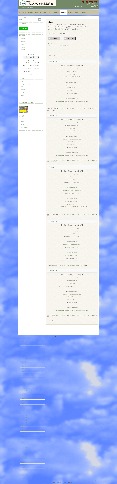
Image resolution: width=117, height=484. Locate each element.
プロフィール (22, 23)
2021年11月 (24, 472)
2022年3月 (24, 462)
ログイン (23, 118)
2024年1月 (24, 408)
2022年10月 (24, 444)
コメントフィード (25, 124)
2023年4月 (24, 430)
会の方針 (30, 12)
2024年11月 (24, 383)
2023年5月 (24, 427)
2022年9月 (24, 447)
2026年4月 (24, 341)
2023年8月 (24, 420)
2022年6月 (24, 454)
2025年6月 (24, 366)
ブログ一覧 (52, 56)
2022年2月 (24, 464)
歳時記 (22, 95)
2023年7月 (24, 422)
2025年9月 (24, 358)
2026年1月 (24, 349)
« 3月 (30, 74)
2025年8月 (24, 361)
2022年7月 (24, 452)
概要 (36, 12)
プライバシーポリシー (58, 336)
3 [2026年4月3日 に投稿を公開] (33, 60)
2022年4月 (24, 459)
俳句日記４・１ (53, 270)
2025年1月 (24, 378)
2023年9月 (24, 417)
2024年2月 (24, 405)
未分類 (22, 92)
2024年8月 (24, 390)
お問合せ (77, 12)
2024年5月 (24, 398)
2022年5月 (24, 457)
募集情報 (84, 12)
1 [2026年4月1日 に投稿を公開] (28, 60)
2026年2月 (24, 346)
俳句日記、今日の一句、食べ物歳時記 (85, 108)
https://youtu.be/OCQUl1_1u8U (71, 95)
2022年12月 (24, 440)
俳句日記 (64, 108)
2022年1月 (24, 467)
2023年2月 (24, 435)
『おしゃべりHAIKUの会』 (37, 3)
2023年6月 (24, 425)
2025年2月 (24, 376)
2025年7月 (24, 363)
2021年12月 (24, 469)
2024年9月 (24, 388)
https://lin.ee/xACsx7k (71, 90)
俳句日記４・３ (53, 221)
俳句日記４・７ (53, 61)
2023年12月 (24, 410)
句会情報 (56, 12)
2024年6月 (24, 395)
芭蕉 (22, 98)
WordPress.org (24, 127)
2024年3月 (24, 403)
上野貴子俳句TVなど (25, 84)
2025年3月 (24, 373)
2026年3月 (24, 344)
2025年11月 (24, 353)
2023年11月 (24, 413)
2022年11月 (24, 442)
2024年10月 (24, 385)
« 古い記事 (50, 320)
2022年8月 (24, 449)
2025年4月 (24, 371)
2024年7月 (24, 393)
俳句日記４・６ (53, 115)
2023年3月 (24, 432)
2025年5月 (24, 368)
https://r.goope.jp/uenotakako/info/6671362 (72, 85)
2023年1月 (24, 437)
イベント (23, 81)
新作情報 (70, 12)
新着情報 (63, 12)
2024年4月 (24, 400)
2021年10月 (24, 474)
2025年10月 (24, 356)
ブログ (50, 12)
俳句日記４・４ (53, 167)
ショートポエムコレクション (26, 102)
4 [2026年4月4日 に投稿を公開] (35, 60)
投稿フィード (24, 121)
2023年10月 (24, 415)
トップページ (22, 12)
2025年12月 (24, 351)
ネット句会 (43, 12)
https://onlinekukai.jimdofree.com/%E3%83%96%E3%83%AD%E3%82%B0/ (72, 101)
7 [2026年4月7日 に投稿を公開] (26, 63)
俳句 (22, 86)
